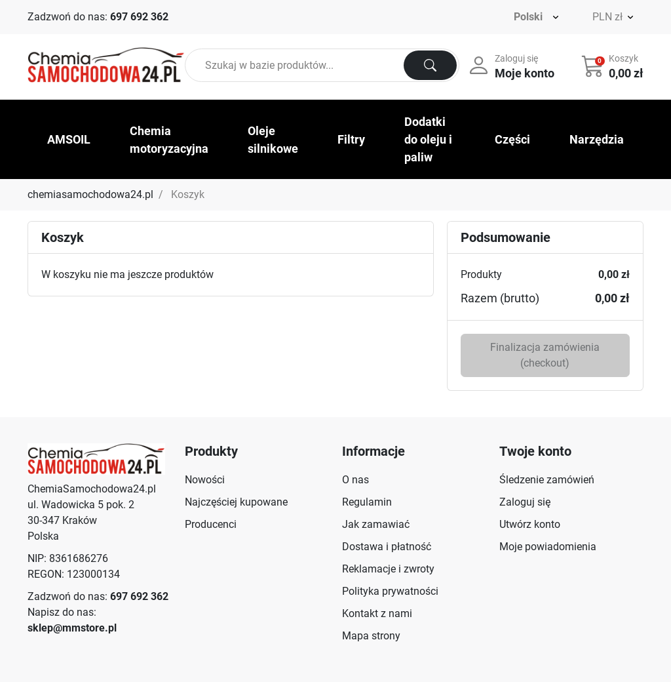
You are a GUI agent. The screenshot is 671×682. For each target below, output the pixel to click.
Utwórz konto (529, 524)
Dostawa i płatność (386, 546)
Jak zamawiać (376, 524)
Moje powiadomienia (547, 546)
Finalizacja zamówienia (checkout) (545, 355)
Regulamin (367, 502)
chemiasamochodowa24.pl (90, 194)
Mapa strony (371, 636)
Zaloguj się (524, 502)
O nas (355, 479)
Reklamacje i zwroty (388, 569)
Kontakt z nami (377, 613)
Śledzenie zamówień (546, 479)
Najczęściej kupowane (236, 502)
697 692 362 (139, 16)
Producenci (211, 524)
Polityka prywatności (390, 591)
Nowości (205, 479)
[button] (613, 65)
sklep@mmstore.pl (72, 628)
